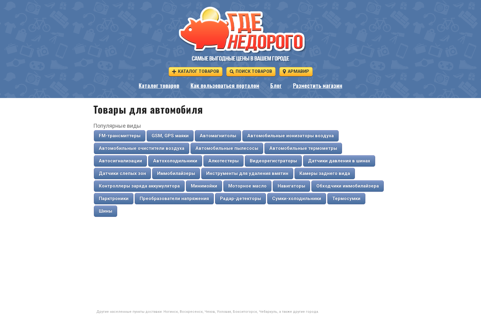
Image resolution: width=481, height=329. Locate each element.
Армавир (296, 71)
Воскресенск (191, 312)
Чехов (210, 312)
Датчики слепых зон (122, 173)
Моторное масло (247, 186)
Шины (105, 211)
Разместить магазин (317, 85)
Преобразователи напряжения (174, 198)
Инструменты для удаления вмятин (247, 173)
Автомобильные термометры (303, 148)
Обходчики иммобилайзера (347, 186)
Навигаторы (291, 186)
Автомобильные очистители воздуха (141, 148)
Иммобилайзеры (176, 173)
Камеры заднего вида (324, 173)
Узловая (224, 312)
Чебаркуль (268, 312)
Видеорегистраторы (273, 161)
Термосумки (346, 198)
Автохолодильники (175, 161)
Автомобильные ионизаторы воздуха (290, 135)
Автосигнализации (120, 161)
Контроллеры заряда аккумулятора (139, 186)
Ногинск (171, 312)
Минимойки (204, 186)
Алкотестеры (223, 161)
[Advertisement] (240, 263)
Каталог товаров (195, 71)
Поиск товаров (251, 71)
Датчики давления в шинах (339, 161)
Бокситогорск (245, 312)
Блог (276, 85)
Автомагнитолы (218, 135)
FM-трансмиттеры (119, 135)
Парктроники (114, 198)
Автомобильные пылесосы (226, 148)
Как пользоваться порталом (224, 85)
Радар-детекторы (240, 198)
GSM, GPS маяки (170, 135)
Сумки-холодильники (296, 198)
